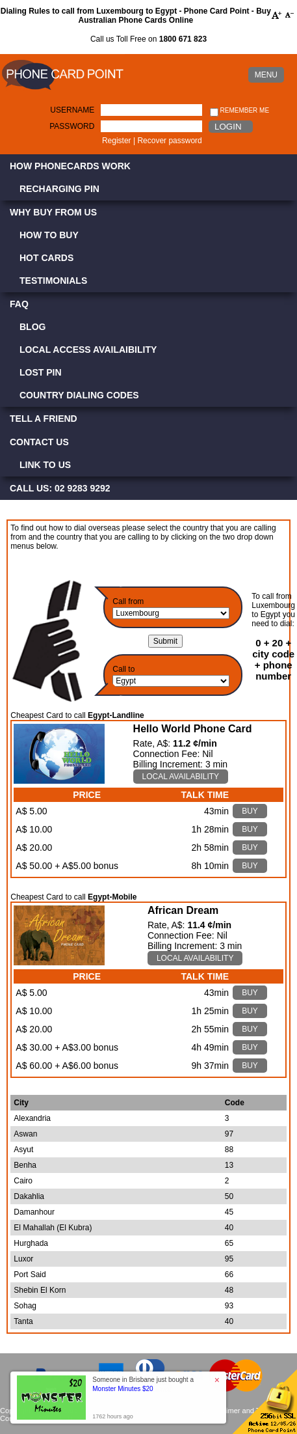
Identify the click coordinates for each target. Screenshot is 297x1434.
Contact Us (39, 442)
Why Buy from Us (53, 212)
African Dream (183, 910)
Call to (123, 669)
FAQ (19, 304)
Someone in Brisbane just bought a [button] (143, 1384)
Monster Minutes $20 (122, 1388)
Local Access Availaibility (88, 349)
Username (72, 110)
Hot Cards (46, 258)
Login (227, 126)
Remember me (239, 111)
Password (71, 126)
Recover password (169, 140)
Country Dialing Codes (79, 395)
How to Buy (49, 235)
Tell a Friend (43, 418)
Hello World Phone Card (192, 728)
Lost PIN (40, 372)
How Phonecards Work (70, 166)
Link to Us (45, 465)
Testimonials (53, 280)
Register (116, 140)
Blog (32, 327)
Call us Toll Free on (148, 39)
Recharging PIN (59, 189)
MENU (266, 74)
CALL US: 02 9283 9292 (60, 488)
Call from (128, 601)
